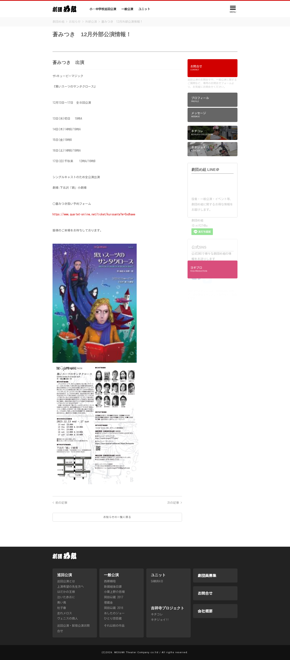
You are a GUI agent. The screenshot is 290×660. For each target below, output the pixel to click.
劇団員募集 (194, 9)
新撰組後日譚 (113, 591)
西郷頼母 (110, 586)
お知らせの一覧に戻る (117, 524)
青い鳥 (61, 603)
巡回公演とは (66, 582)
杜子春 (61, 608)
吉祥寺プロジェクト (168, 9)
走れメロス (64, 613)
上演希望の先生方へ (70, 587)
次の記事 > (174, 509)
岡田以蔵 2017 (113, 602)
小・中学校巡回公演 (103, 9)
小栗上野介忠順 (114, 597)
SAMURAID (157, 597)
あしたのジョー (114, 618)
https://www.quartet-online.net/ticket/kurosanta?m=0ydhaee (94, 214)
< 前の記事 (60, 509)
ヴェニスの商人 (67, 619)
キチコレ (157, 630)
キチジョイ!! (160, 635)
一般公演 (127, 9)
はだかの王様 (66, 592)
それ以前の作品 (114, 630)
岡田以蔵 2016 (113, 613)
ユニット (144, 9)
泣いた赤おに (66, 597)
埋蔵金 (108, 607)
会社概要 (213, 11)
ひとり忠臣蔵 (113, 623)
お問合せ (205, 607)
